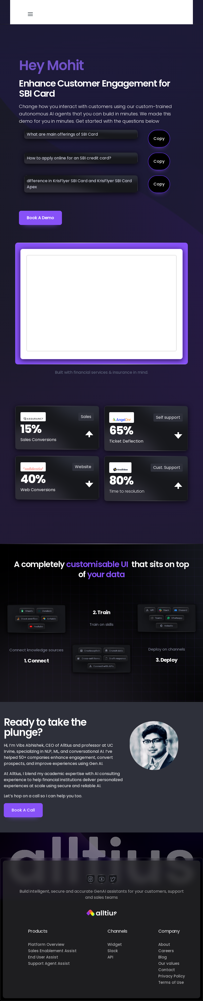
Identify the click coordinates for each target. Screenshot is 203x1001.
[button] (30, 12)
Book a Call (23, 810)
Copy (159, 138)
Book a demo (40, 218)
